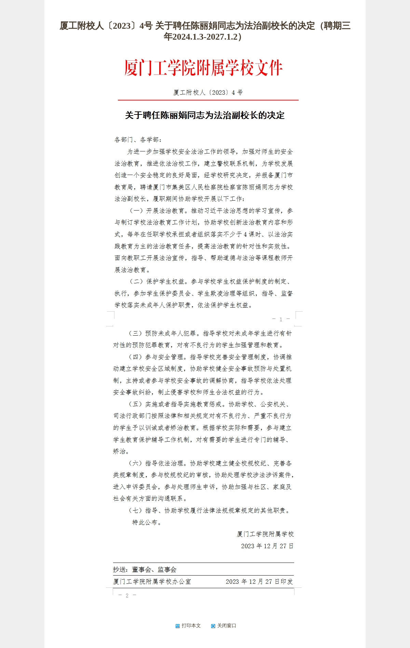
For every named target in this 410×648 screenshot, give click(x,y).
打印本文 (188, 625)
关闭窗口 (223, 625)
